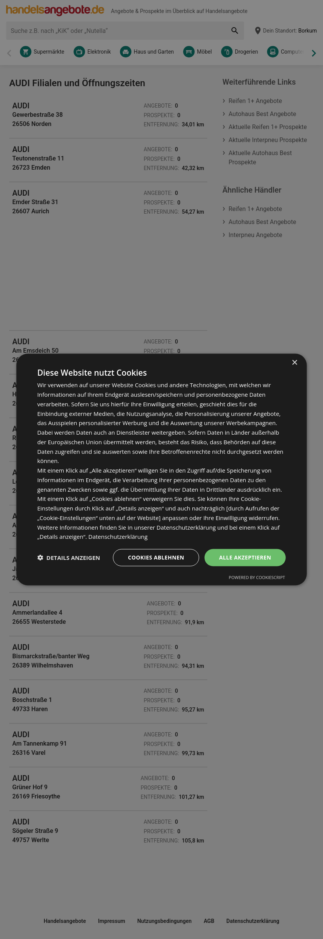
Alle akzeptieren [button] (245, 557)
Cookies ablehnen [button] (156, 557)
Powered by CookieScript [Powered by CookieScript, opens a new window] (257, 577)
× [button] (294, 363)
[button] (68, 557)
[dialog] (161, 470)
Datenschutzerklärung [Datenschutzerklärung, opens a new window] (118, 536)
